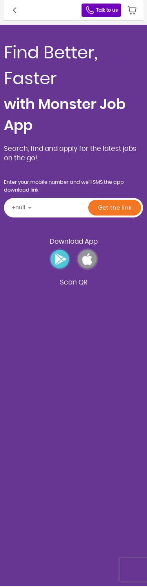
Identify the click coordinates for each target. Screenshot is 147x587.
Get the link (114, 208)
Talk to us (101, 10)
